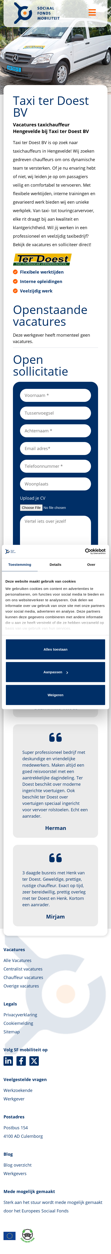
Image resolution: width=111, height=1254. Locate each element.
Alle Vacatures (18, 960)
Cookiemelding (18, 1023)
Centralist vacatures (23, 969)
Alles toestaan (55, 649)
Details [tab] (55, 565)
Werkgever (14, 1099)
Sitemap (12, 1032)
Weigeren (55, 695)
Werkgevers (15, 1173)
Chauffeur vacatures (23, 977)
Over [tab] (91, 565)
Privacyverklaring (20, 1015)
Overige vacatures (21, 986)
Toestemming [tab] (19, 565)
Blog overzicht (18, 1165)
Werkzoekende (18, 1090)
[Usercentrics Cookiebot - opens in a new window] (85, 551)
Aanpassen (56, 672)
